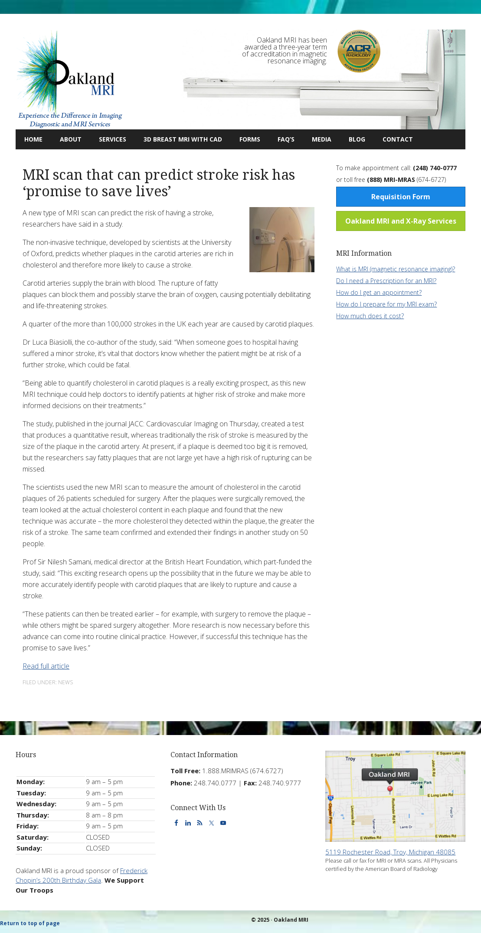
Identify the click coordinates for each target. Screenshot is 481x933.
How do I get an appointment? (379, 292)
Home (33, 139)
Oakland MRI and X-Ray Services (400, 221)
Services (108, 139)
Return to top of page (30, 923)
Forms (249, 139)
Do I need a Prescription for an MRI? (386, 281)
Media (321, 139)
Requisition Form (400, 196)
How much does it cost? (370, 316)
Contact (393, 139)
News (65, 682)
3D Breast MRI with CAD (183, 139)
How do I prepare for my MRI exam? (386, 304)
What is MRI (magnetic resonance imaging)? (395, 269)
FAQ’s (286, 139)
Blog (352, 139)
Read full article (46, 666)
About (66, 139)
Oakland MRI (70, 79)
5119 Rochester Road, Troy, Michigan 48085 (390, 851)
